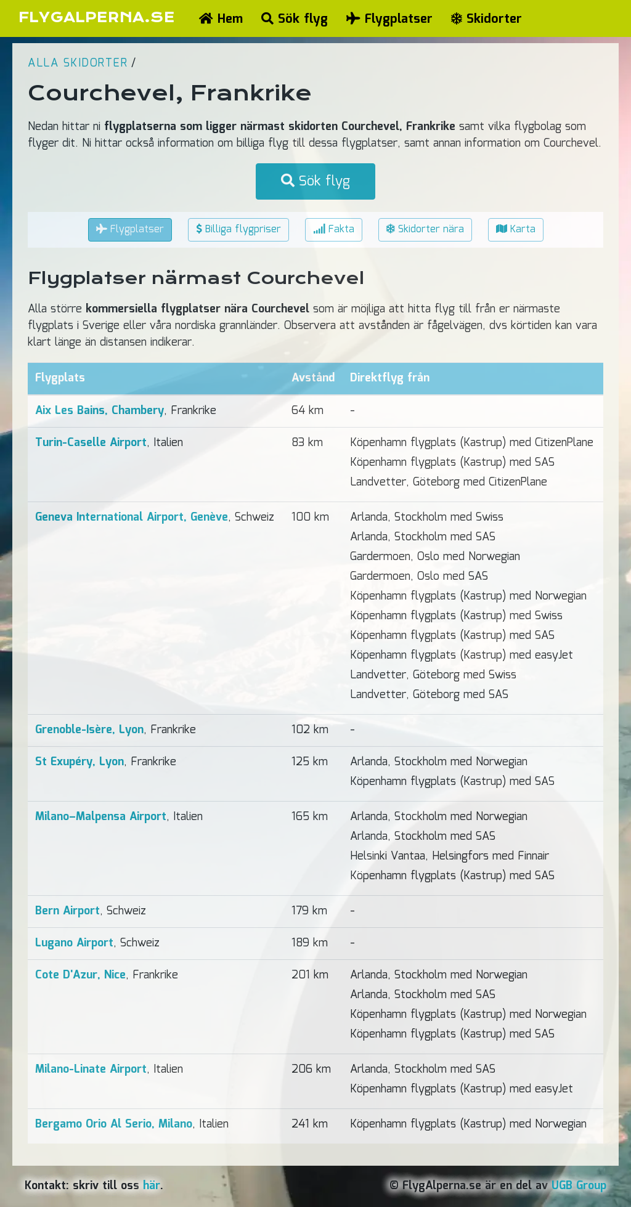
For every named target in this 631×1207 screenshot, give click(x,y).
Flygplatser (389, 19)
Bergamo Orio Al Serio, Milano (113, 1124)
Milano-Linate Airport (91, 1069)
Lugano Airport (74, 943)
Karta (515, 229)
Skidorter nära (425, 229)
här (151, 1186)
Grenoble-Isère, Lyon (89, 730)
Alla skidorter (78, 63)
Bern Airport (67, 911)
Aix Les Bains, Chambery (99, 411)
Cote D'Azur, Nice (80, 975)
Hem (221, 19)
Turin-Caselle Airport (91, 443)
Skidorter (486, 19)
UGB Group (579, 1186)
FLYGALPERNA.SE (96, 17)
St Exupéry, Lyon (79, 762)
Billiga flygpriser (238, 229)
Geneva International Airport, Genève (131, 517)
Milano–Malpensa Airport (100, 817)
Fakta (333, 229)
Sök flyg (294, 19)
